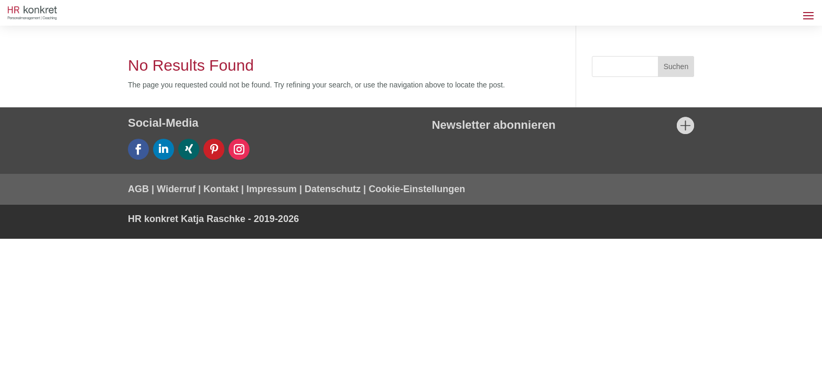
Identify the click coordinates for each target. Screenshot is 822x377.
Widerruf (176, 189)
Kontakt (221, 189)
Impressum (271, 189)
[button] (23, 354)
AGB (138, 189)
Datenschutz (333, 189)
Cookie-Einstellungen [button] (417, 189)
